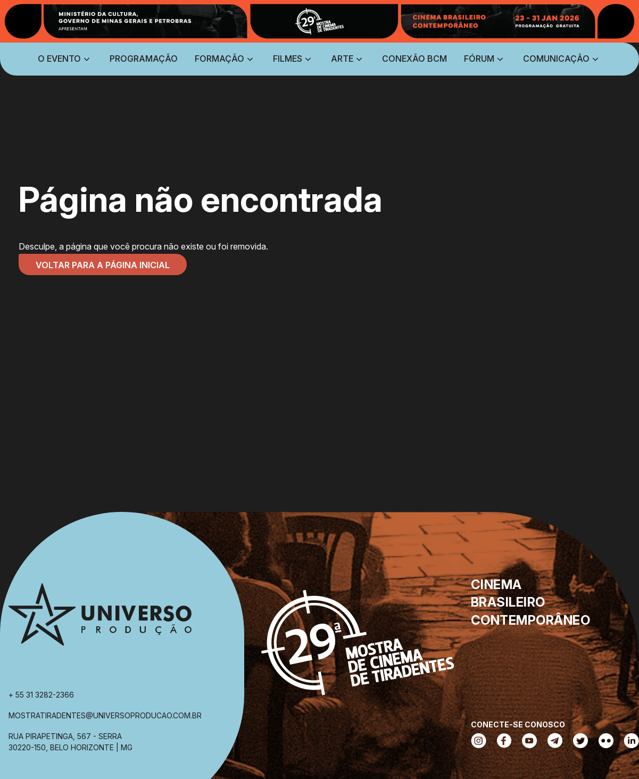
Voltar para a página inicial (103, 265)
